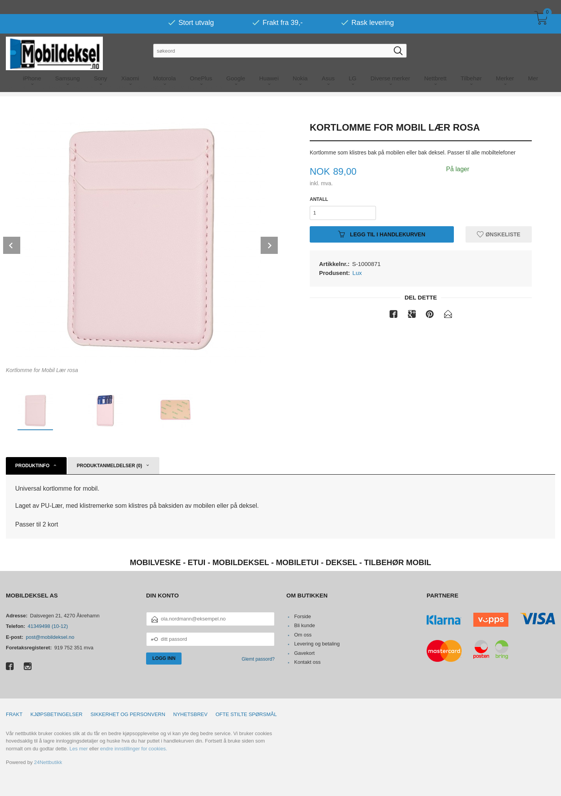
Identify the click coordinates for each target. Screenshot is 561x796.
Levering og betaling (317, 644)
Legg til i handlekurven (381, 234)
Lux (357, 272)
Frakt (14, 714)
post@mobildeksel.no (50, 637)
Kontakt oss (307, 662)
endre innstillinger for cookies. (133, 749)
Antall (319, 199)
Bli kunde (304, 625)
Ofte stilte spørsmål (246, 714)
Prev (11, 245)
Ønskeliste (498, 234)
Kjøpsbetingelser (56, 714)
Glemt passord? (258, 659)
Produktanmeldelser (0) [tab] (109, 465)
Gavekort (304, 653)
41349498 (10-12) (48, 626)
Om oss (303, 635)
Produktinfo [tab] (32, 465)
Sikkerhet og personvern (127, 714)
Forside (302, 616)
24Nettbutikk (48, 762)
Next (269, 245)
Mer (533, 64)
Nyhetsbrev (190, 714)
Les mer (78, 749)
